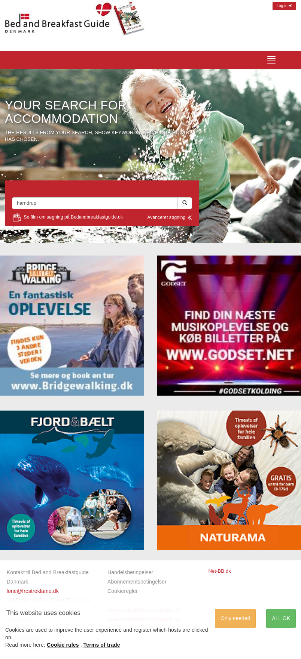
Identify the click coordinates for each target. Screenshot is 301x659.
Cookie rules (63, 645)
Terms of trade (101, 645)
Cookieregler (122, 591)
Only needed (235, 618)
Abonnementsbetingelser (137, 582)
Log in (284, 6)
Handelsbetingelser (130, 572)
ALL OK (281, 618)
